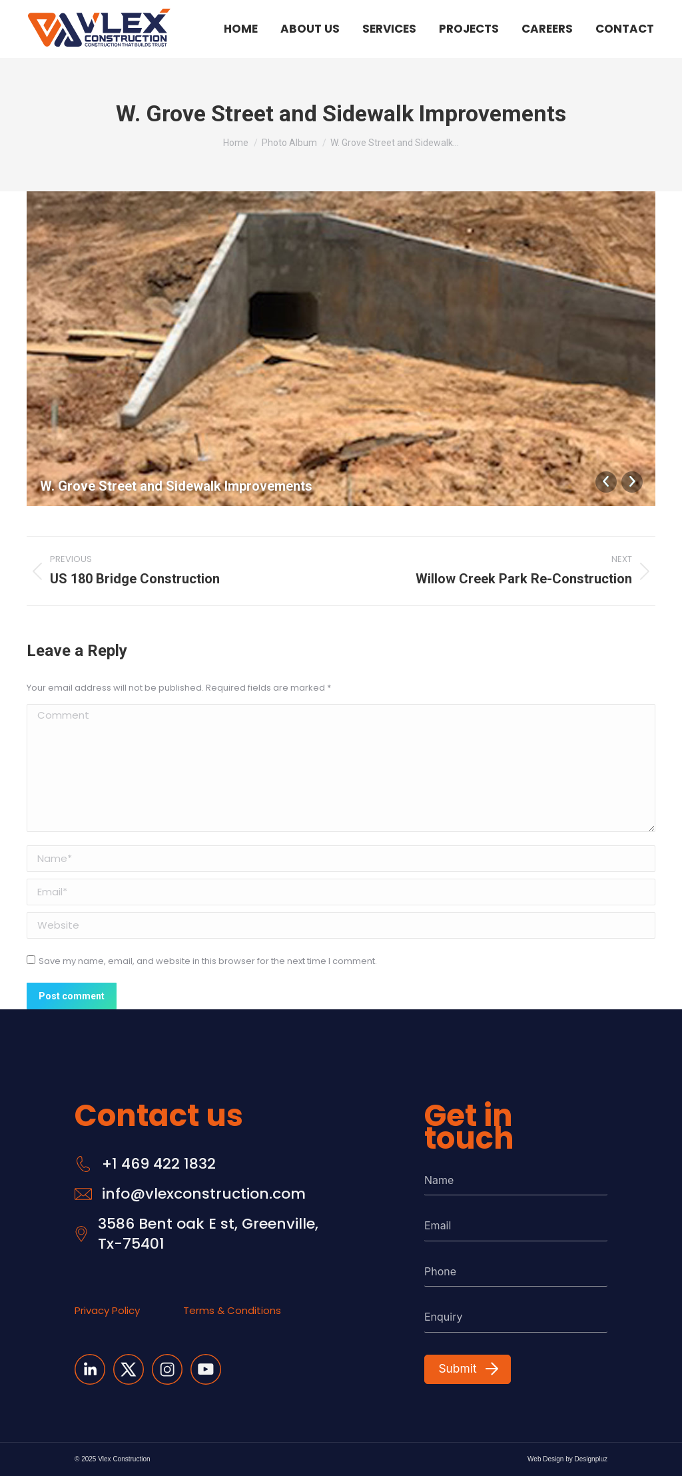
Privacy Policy (107, 1310)
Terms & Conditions (232, 1310)
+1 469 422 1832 (159, 1164)
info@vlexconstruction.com (204, 1194)
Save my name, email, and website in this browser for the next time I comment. (208, 961)
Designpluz (591, 1459)
